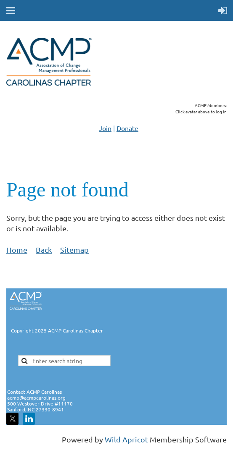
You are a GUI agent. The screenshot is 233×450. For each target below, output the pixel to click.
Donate (127, 128)
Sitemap (74, 249)
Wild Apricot (126, 439)
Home (16, 249)
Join (105, 128)
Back (44, 249)
